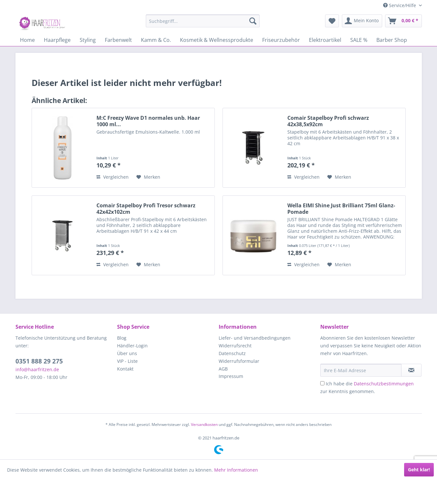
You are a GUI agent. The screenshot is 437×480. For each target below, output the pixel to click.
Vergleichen (112, 177)
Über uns (127, 353)
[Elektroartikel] (325, 40)
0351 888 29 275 (39, 361)
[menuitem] (203, 20)
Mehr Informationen (236, 470)
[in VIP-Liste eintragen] (411, 370)
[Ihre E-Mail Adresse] (361, 370)
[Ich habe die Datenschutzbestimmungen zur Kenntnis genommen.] (322, 383)
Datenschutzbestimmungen (384, 384)
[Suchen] (253, 20)
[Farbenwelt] (118, 40)
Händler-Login (132, 346)
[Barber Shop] (392, 40)
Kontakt (125, 369)
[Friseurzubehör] (281, 40)
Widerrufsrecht (235, 346)
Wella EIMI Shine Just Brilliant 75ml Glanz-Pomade (341, 208)
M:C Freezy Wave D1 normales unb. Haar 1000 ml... (148, 121)
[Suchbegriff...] (203, 20)
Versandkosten (204, 424)
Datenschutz (232, 353)
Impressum (231, 376)
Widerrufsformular (239, 361)
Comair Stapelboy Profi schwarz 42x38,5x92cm (328, 121)
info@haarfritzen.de (37, 369)
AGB (223, 369)
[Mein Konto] (362, 20)
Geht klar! (419, 469)
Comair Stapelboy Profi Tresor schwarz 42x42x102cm (145, 208)
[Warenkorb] (403, 20)
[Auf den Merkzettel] (148, 177)
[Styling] (87, 40)
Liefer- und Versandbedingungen (255, 338)
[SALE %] (359, 40)
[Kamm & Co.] (155, 40)
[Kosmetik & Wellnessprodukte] (216, 40)
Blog (121, 338)
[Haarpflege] (57, 40)
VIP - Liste (127, 361)
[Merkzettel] (332, 20)
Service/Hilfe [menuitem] (400, 5)
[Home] (27, 40)
